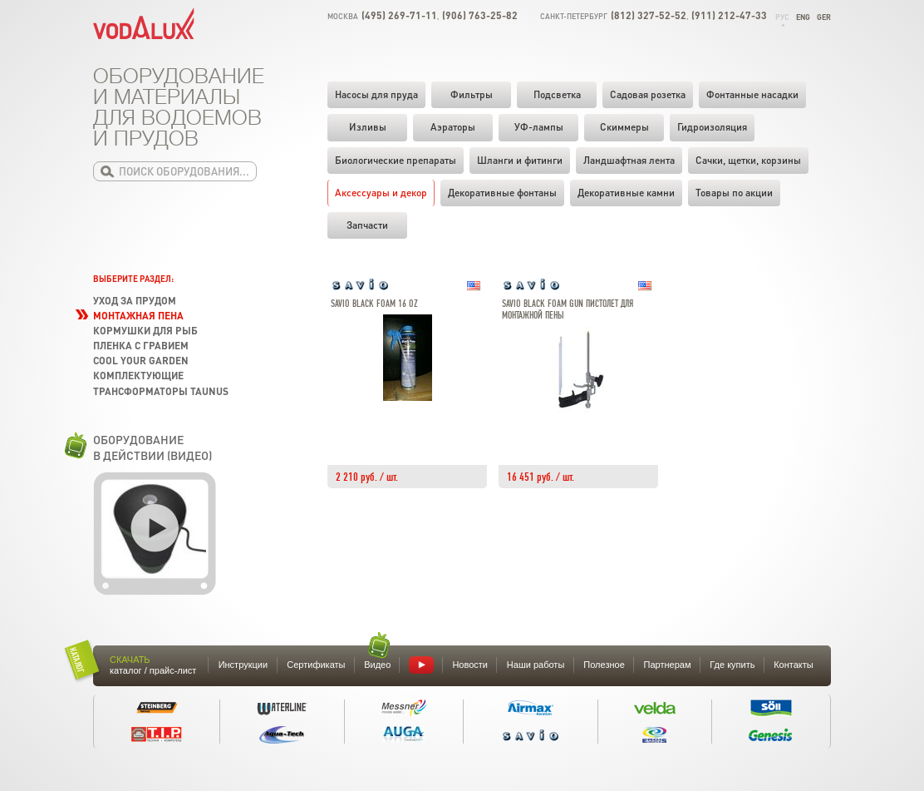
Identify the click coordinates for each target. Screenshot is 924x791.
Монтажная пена (138, 315)
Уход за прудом (134, 300)
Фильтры (471, 94)
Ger (824, 17)
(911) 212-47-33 (729, 15)
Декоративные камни (626, 192)
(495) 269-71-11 (399, 15)
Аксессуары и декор (381, 192)
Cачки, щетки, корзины (748, 160)
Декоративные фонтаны (502, 192)
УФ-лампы (538, 127)
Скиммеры (624, 127)
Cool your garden (141, 360)
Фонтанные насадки (752, 94)
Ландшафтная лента (629, 160)
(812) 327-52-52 (648, 15)
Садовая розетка (648, 94)
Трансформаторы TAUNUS (161, 391)
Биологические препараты (395, 160)
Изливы (367, 127)
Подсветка (557, 94)
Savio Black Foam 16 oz (374, 304)
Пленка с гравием (141, 345)
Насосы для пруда (376, 94)
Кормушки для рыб (145, 330)
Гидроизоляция (712, 127)
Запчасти (367, 225)
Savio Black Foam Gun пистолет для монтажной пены (567, 310)
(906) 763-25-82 (480, 15)
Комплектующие (138, 375)
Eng (803, 17)
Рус (782, 17)
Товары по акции (734, 192)
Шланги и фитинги (520, 160)
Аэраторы (452, 127)
